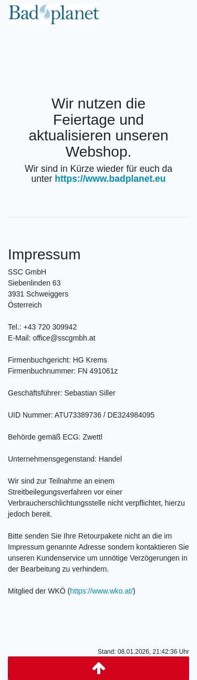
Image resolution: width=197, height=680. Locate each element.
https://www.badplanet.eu (110, 178)
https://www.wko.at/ (101, 591)
